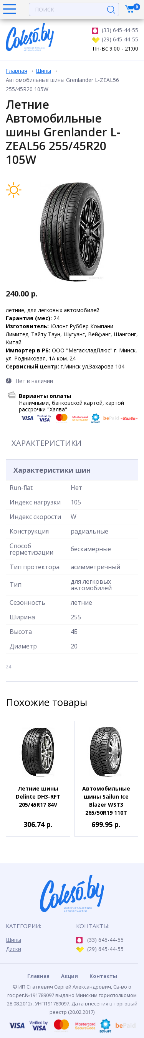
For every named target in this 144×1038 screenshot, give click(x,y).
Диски (13, 949)
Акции (69, 976)
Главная (16, 70)
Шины (43, 70)
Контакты (103, 976)
